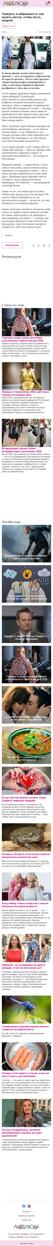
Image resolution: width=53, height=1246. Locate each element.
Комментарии (12, 245)
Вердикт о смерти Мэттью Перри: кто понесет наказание (26, 637)
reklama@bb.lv (39, 1234)
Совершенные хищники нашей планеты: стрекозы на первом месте (25, 1028)
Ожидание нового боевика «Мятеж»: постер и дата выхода (26, 557)
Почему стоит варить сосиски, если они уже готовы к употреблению (25, 1075)
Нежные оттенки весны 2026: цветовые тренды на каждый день (25, 393)
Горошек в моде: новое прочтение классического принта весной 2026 (22, 339)
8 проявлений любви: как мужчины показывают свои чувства (26, 718)
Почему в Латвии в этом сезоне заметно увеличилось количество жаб (26, 856)
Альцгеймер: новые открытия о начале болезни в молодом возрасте (25, 905)
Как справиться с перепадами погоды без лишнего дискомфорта (26, 597)
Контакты (26, 1212)
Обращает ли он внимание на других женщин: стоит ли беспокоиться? (23, 966)
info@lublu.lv (34, 1237)
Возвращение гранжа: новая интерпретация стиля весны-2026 (22, 450)
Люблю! (4, 32)
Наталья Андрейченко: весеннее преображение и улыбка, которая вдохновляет (22, 1132)
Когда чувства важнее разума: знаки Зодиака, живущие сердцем (24, 799)
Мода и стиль (8, 26)
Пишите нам (26, 1220)
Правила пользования (26, 1216)
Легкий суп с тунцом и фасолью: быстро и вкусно (26, 758)
